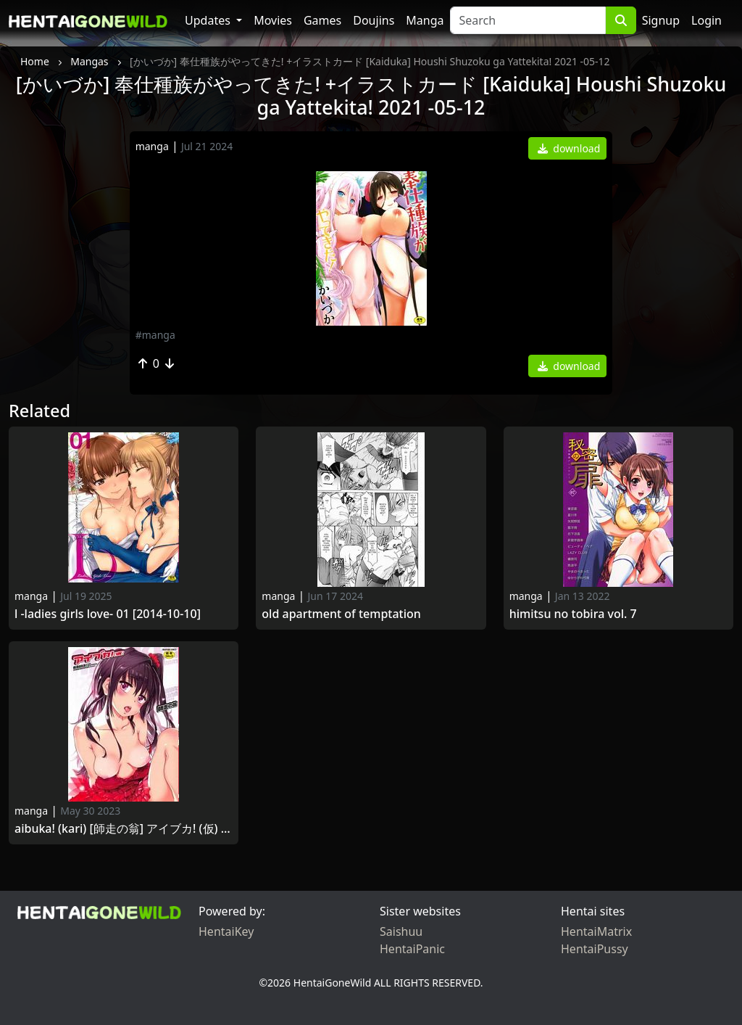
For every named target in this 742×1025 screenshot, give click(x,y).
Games (322, 20)
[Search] (528, 20)
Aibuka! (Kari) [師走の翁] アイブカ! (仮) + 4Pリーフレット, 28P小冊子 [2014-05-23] (123, 829)
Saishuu (401, 931)
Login (706, 20)
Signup (661, 20)
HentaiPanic (412, 949)
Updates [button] (209, 20)
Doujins (373, 20)
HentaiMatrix (596, 931)
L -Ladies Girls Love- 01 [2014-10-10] (107, 614)
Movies (273, 20)
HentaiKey (226, 931)
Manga (424, 20)
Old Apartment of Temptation (341, 614)
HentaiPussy (594, 949)
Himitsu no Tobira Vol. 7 (573, 614)
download (569, 148)
